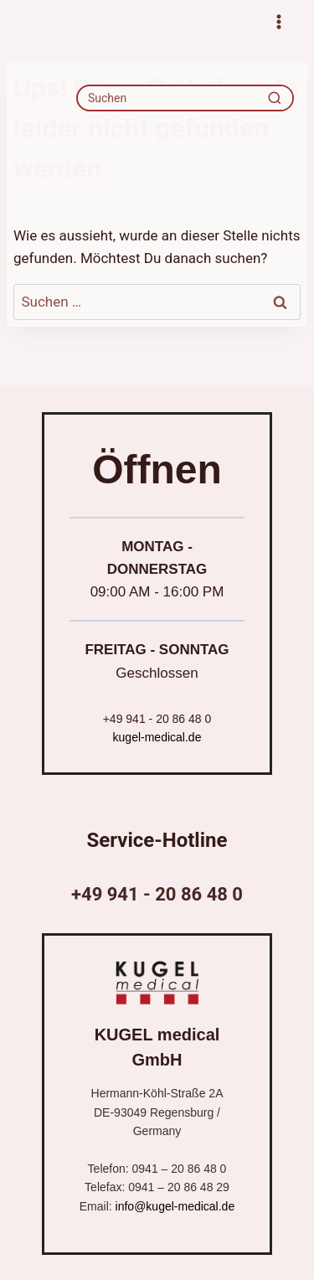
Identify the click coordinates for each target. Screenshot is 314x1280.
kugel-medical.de (157, 737)
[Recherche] (274, 98)
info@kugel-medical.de (175, 1206)
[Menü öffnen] (278, 21)
